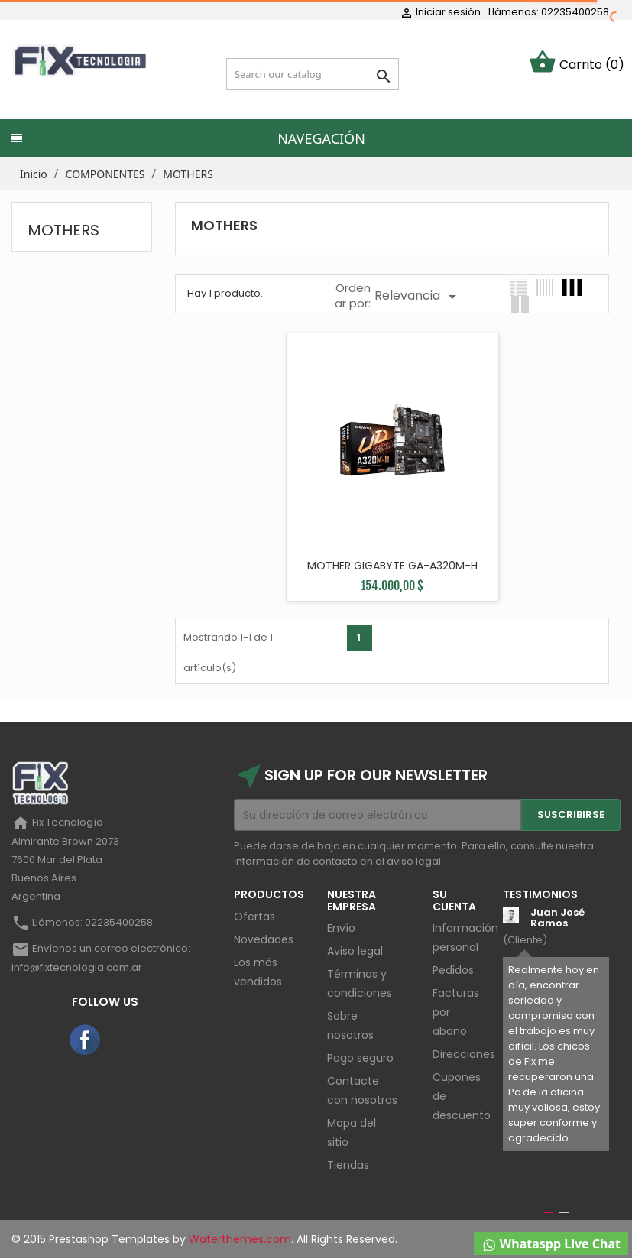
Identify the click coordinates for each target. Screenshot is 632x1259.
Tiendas (348, 1165)
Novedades (263, 939)
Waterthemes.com (238, 1239)
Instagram (125, 1040)
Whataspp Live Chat (551, 1244)
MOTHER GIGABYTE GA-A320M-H (392, 565)
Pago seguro (360, 1058)
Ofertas (254, 916)
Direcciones (464, 1054)
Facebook (85, 1040)
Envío (341, 928)
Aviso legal (355, 951)
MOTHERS (63, 230)
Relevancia (418, 297)
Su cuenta (454, 900)
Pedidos (453, 970)
